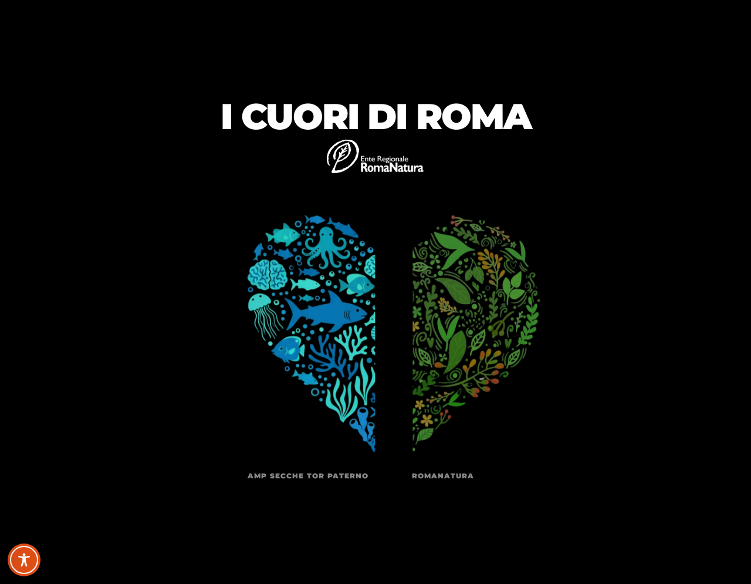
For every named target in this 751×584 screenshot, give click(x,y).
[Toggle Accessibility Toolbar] (24, 560)
